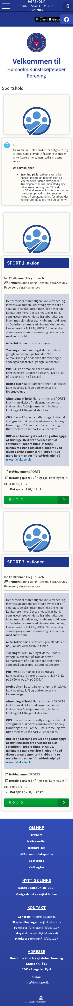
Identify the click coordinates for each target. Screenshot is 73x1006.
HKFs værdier (36, 841)
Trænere (36, 835)
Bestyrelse (36, 861)
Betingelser (36, 848)
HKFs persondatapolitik (36, 854)
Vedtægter (36, 867)
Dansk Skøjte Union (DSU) (36, 888)
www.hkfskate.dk (18, 459)
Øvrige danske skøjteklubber (36, 894)
